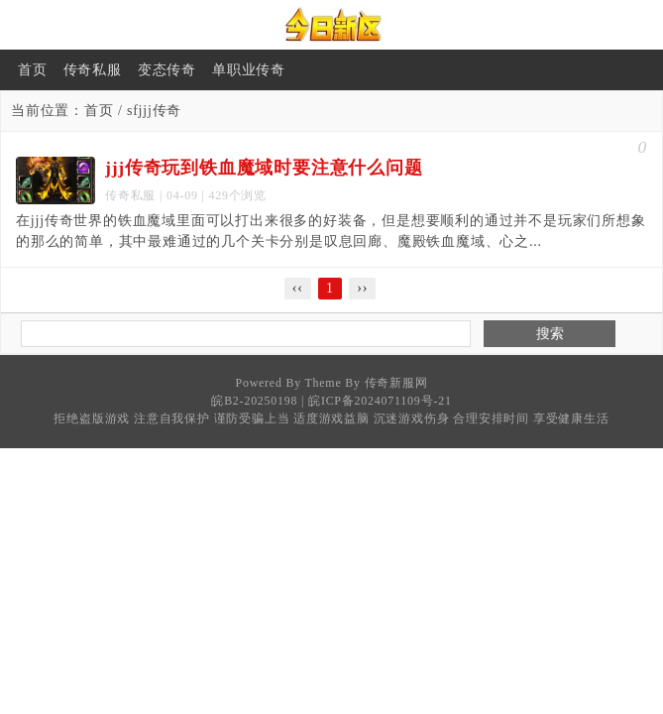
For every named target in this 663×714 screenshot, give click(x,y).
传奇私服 (92, 69)
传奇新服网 (396, 383)
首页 (33, 69)
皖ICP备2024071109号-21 (380, 401)
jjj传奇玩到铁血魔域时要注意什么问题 (264, 168)
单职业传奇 (248, 69)
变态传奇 (167, 69)
